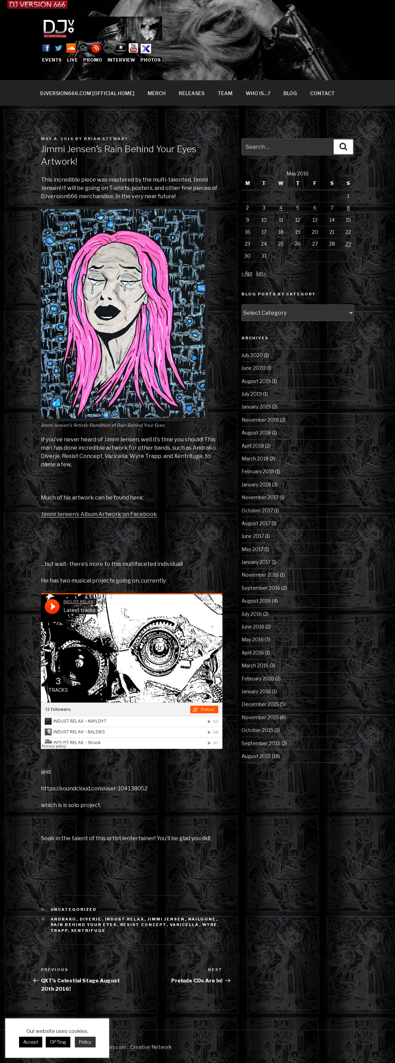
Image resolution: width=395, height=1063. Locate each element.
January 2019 (256, 407)
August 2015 (256, 756)
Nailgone (202, 919)
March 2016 (255, 665)
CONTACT (322, 93)
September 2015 (261, 743)
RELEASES (191, 93)
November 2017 (260, 497)
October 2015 (257, 730)
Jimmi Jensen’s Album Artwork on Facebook (99, 514)
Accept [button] (30, 1042)
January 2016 (256, 691)
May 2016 (253, 639)
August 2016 (256, 601)
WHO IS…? (258, 93)
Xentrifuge (88, 930)
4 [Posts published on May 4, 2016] (280, 208)
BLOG (290, 93)
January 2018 (256, 484)
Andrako (64, 919)
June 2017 (253, 536)
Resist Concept (143, 924)
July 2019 (252, 394)
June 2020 (253, 368)
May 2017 (252, 549)
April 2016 (253, 653)
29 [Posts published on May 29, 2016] (348, 244)
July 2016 (252, 614)
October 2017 (257, 510)
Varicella (184, 924)
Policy (85, 1042)
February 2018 (258, 471)
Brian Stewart (106, 138)
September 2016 (261, 588)
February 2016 (258, 678)
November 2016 (260, 575)
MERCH (157, 93)
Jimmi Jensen (166, 919)
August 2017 (256, 523)
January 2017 (256, 562)
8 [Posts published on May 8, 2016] (348, 208)
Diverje (91, 919)
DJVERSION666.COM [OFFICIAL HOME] (87, 93)
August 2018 (256, 433)
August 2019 (256, 381)
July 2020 (252, 355)
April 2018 (253, 446)
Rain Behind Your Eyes (84, 924)
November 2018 (260, 420)
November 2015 (260, 717)
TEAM (225, 93)
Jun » (261, 273)
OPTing (58, 1042)
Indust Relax (124, 919)
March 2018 (255, 458)
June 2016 (253, 627)
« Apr (247, 273)
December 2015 (260, 704)
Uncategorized (74, 909)
